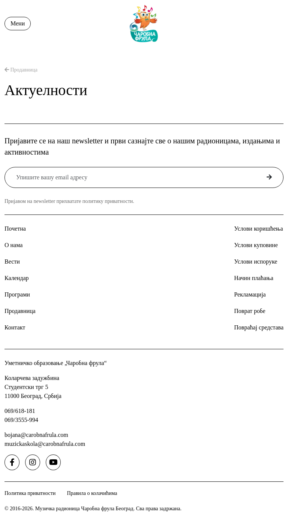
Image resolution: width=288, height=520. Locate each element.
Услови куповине (256, 245)
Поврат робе (249, 311)
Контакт (14, 327)
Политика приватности (30, 493)
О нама (13, 245)
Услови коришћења (258, 228)
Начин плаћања (253, 278)
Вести (12, 261)
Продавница (21, 70)
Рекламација (250, 294)
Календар (16, 278)
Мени (17, 23)
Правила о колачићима (92, 493)
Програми (17, 294)
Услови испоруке (255, 261)
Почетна (15, 228)
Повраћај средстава (259, 327)
